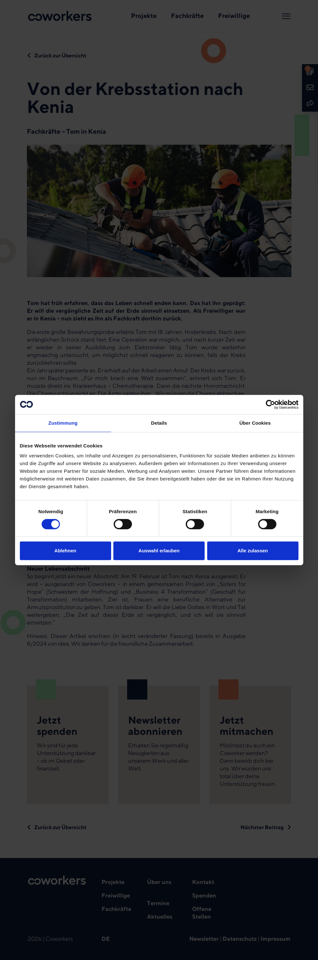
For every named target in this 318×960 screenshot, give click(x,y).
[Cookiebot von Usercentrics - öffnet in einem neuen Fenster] (270, 404)
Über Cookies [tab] (255, 423)
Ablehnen (65, 550)
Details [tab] (159, 423)
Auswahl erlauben (158, 550)
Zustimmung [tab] (62, 423)
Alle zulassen (252, 550)
